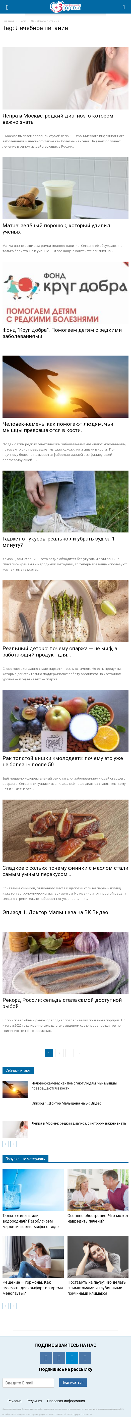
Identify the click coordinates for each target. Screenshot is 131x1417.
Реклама (15, 1401)
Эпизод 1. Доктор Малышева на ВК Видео (55, 912)
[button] (124, 7)
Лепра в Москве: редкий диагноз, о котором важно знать (79, 1123)
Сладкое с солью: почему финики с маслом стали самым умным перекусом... (65, 871)
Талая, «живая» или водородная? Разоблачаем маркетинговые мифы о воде (31, 1221)
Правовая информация (66, 1401)
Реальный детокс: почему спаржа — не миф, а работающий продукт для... (60, 651)
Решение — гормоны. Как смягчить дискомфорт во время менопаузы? (33, 1288)
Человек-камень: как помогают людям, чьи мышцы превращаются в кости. (58, 427)
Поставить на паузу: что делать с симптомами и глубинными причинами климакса (97, 1288)
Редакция (34, 1401)
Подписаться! (73, 1382)
